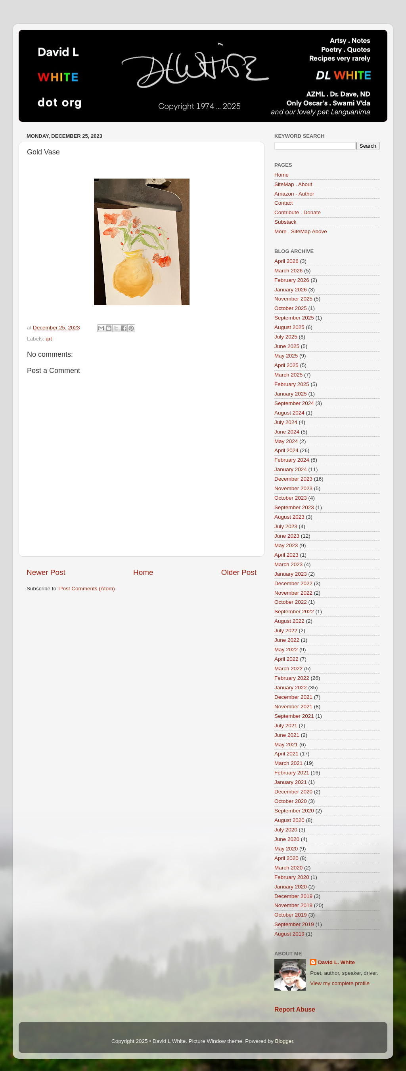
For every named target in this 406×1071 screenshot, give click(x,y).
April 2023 (286, 555)
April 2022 (286, 659)
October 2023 (290, 498)
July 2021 (285, 726)
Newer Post (46, 572)
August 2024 (289, 413)
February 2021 (291, 773)
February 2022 (291, 678)
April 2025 (286, 365)
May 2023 (286, 545)
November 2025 (293, 299)
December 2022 (293, 583)
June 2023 (286, 536)
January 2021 (290, 782)
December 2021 (293, 697)
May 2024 (286, 441)
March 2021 (288, 763)
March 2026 (288, 271)
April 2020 (286, 858)
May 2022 (286, 649)
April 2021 (286, 754)
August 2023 (289, 517)
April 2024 (286, 450)
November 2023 (293, 488)
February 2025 (291, 384)
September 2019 (294, 924)
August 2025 (289, 327)
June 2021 (286, 735)
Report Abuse (294, 1009)
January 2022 (290, 688)
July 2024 (285, 422)
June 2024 (286, 432)
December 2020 (293, 792)
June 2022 (286, 640)
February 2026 (291, 280)
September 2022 (294, 611)
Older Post (239, 572)
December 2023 (293, 479)
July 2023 (285, 526)
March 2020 (288, 868)
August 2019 (289, 934)
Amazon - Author (294, 194)
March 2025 (288, 375)
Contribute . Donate (297, 212)
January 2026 (290, 290)
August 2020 (289, 820)
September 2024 (294, 403)
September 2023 (294, 507)
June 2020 (286, 839)
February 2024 (291, 460)
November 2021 (293, 707)
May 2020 (286, 849)
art (49, 339)
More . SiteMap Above (300, 231)
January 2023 (290, 574)
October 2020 (290, 801)
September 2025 (294, 318)
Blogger (284, 1041)
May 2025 (286, 356)
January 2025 (290, 394)
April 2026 (286, 261)
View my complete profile (340, 983)
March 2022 (288, 669)
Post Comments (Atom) (87, 589)
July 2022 (285, 630)
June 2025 (286, 346)
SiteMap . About (293, 184)
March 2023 (288, 564)
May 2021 (286, 745)
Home (143, 572)
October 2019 (290, 915)
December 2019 (293, 896)
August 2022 (289, 621)
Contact (283, 203)
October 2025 (290, 308)
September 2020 (294, 811)
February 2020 (291, 877)
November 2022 (293, 593)
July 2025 (285, 337)
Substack (285, 222)
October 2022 (290, 602)
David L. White (336, 962)
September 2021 (294, 716)
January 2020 (290, 887)
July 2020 (285, 830)
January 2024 (290, 469)
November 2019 (293, 905)
